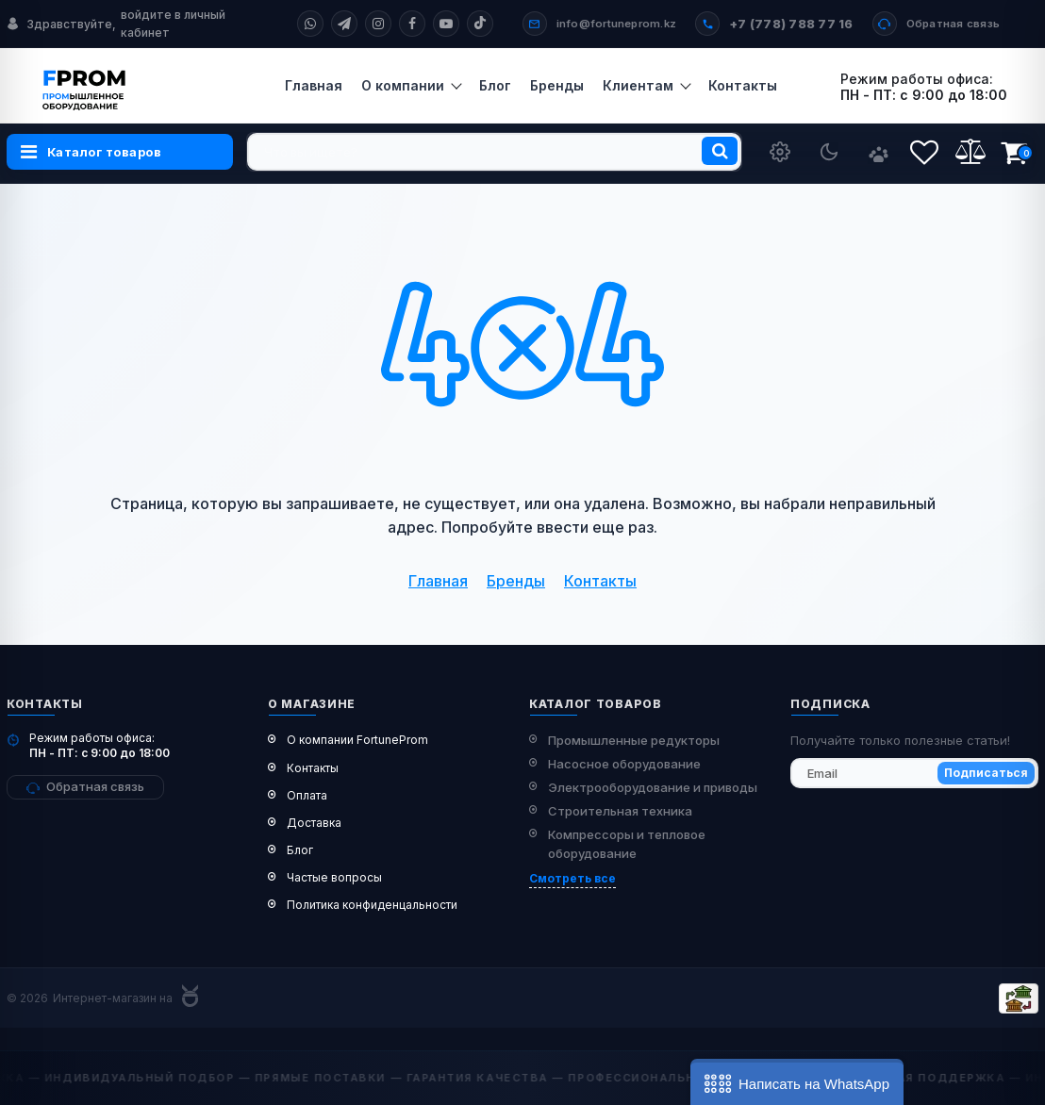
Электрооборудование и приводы (652, 787)
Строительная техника (620, 810)
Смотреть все (572, 878)
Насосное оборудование (624, 763)
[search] (494, 152)
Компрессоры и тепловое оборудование (626, 844)
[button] (797, 1082)
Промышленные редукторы (634, 740)
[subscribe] (914, 773)
